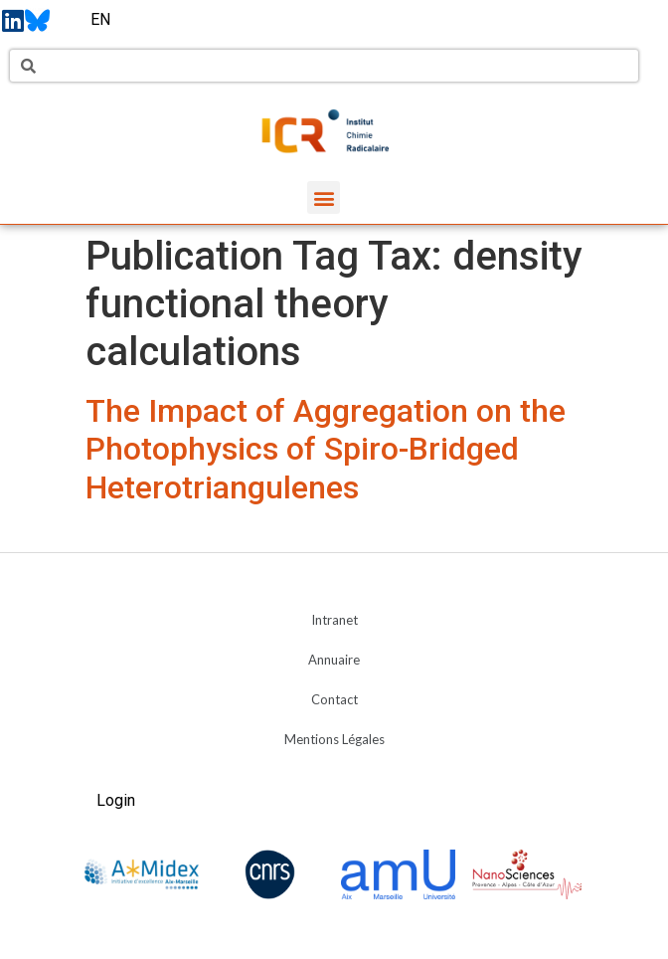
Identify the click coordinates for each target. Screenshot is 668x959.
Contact (334, 699)
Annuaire (334, 660)
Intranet (334, 620)
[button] (323, 197)
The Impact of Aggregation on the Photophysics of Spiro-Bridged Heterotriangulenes (325, 449)
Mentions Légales (334, 739)
